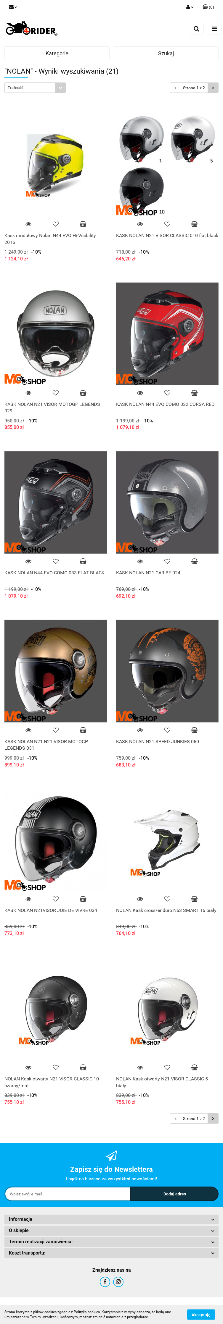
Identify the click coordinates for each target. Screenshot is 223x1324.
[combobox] (35, 87)
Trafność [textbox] (15, 87)
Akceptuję (201, 1314)
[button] (208, 7)
